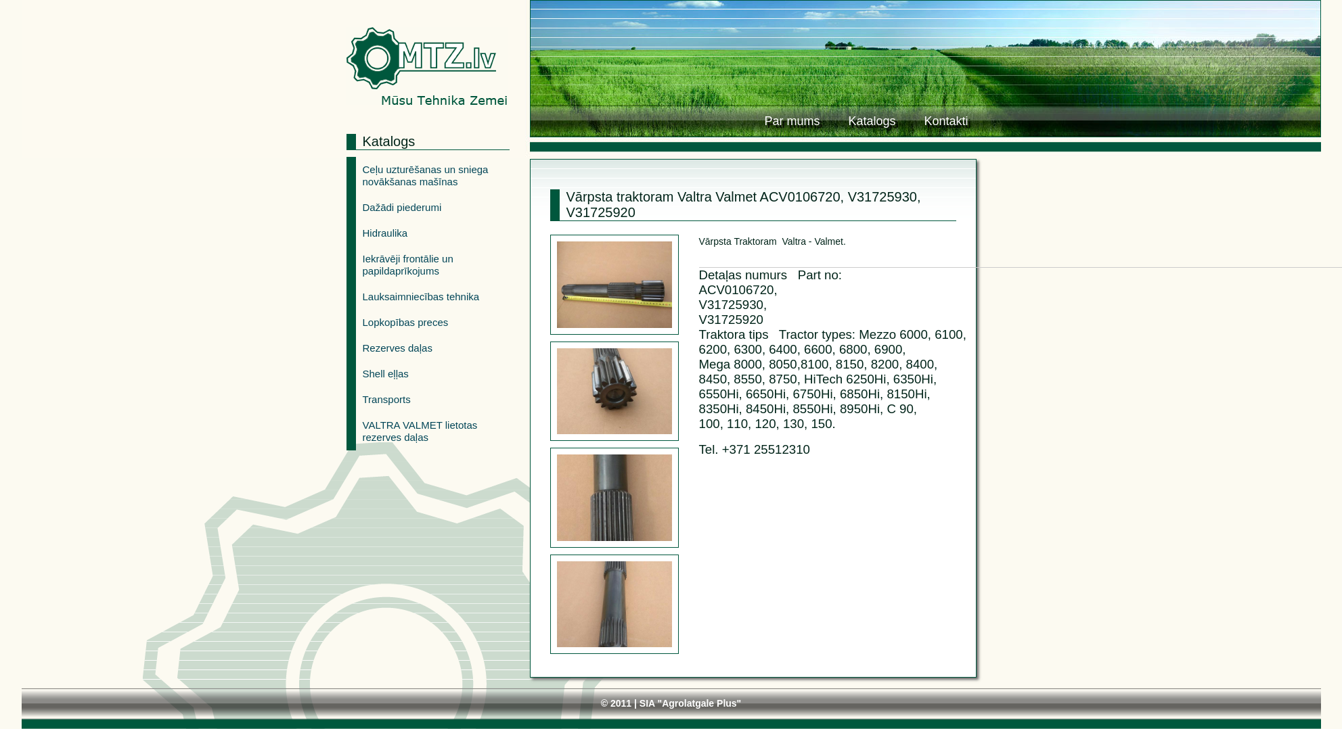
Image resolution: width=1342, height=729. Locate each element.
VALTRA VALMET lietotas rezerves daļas (420, 431)
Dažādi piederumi (402, 207)
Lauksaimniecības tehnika (421, 296)
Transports (387, 399)
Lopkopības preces (406, 322)
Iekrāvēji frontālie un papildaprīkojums (408, 265)
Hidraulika (385, 233)
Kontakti (946, 121)
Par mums (792, 121)
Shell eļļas (386, 373)
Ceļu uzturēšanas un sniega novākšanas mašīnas (426, 175)
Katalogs (871, 121)
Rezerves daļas (397, 348)
